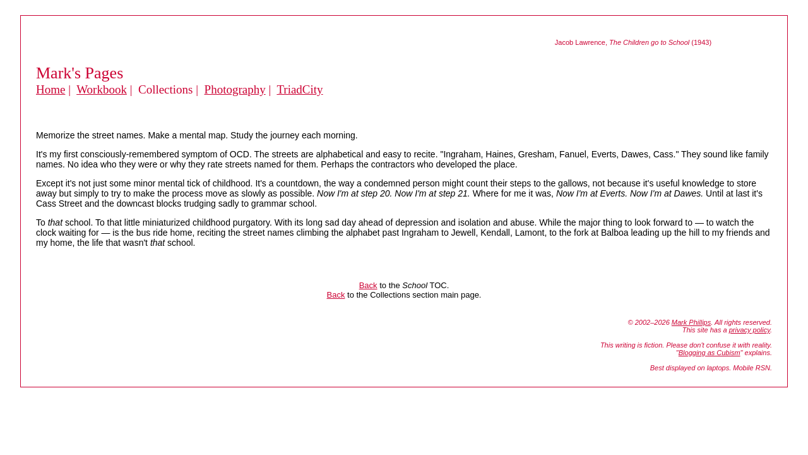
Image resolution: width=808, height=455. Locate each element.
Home (50, 89)
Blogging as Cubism (709, 352)
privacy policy (749, 330)
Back (368, 285)
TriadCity (299, 89)
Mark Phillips (691, 322)
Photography (235, 89)
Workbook (101, 89)
